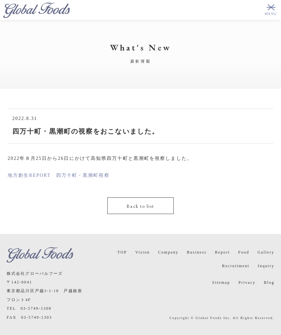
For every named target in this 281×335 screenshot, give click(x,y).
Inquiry (266, 266)
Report (222, 252)
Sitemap (221, 282)
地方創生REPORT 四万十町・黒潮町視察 (59, 175)
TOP (122, 252)
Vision (142, 252)
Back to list (140, 206)
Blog (269, 282)
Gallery (265, 252)
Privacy (246, 282)
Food (243, 252)
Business (196, 252)
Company (168, 252)
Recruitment (235, 266)
